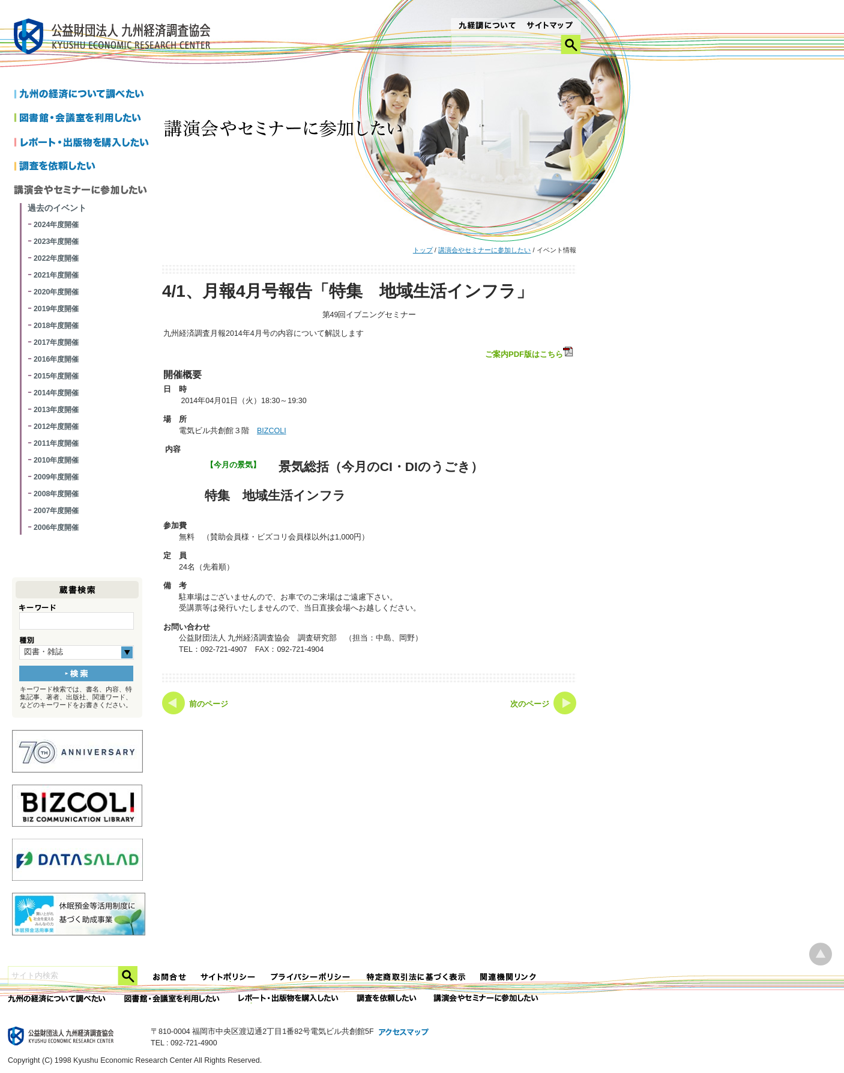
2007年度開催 (56, 510)
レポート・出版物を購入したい (289, 998)
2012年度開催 (56, 426)
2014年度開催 (56, 393)
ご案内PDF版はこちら (530, 353)
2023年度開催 (56, 241)
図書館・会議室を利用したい (84, 119)
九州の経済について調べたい (84, 95)
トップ (423, 250)
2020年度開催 (56, 292)
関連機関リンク (508, 977)
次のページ (529, 704)
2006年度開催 (56, 527)
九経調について (486, 26)
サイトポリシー (228, 977)
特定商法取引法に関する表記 (416, 977)
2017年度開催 (56, 342)
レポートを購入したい (84, 143)
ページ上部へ (820, 954)
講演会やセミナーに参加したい (484, 250)
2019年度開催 (56, 309)
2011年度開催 (56, 443)
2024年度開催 (56, 224)
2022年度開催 (56, 258)
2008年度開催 (56, 494)
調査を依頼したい (84, 167)
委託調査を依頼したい (387, 998)
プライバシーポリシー (311, 977)
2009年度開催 (56, 477)
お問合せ (170, 977)
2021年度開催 (56, 275)
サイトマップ (550, 26)
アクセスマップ (404, 1033)
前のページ (208, 704)
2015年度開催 (56, 376)
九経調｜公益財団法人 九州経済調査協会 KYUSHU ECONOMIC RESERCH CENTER (115, 38)
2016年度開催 (56, 359)
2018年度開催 (56, 325)
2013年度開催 (56, 410)
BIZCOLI (271, 431)
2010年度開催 (56, 460)
